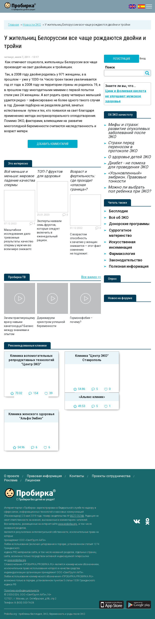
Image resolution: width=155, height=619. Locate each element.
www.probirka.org (67, 524)
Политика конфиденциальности (21, 590)
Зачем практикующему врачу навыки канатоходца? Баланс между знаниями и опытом (19, 326)
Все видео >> (91, 277)
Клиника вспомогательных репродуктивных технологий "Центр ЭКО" (31, 360)
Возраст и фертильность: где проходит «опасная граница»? (82, 180)
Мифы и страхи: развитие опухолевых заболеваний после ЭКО (129, 131)
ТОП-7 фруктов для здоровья (49, 173)
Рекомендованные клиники (27, 345)
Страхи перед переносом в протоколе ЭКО (122, 147)
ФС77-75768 (77, 515)
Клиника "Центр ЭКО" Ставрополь (92, 358)
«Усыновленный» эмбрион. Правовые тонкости (127, 177)
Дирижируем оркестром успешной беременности (51, 322)
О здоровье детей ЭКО (129, 157)
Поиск (110, 67)
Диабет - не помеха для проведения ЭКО (128, 165)
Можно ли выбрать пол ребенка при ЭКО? (129, 189)
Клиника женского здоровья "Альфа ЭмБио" (31, 416)
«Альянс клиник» (92, 397)
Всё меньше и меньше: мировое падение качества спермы (19, 178)
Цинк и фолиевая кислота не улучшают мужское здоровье (125, 96)
